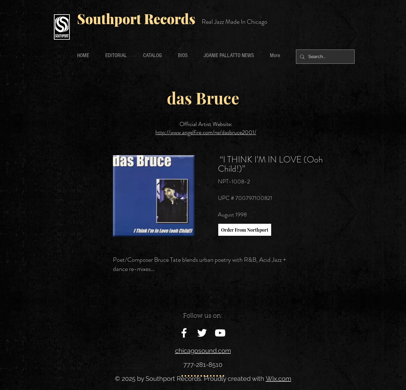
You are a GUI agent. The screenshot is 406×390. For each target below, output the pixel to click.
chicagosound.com (203, 350)
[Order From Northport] (245, 229)
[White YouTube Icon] (220, 333)
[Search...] (324, 56)
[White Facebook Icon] (184, 333)
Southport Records (136, 19)
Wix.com (278, 378)
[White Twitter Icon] (202, 333)
